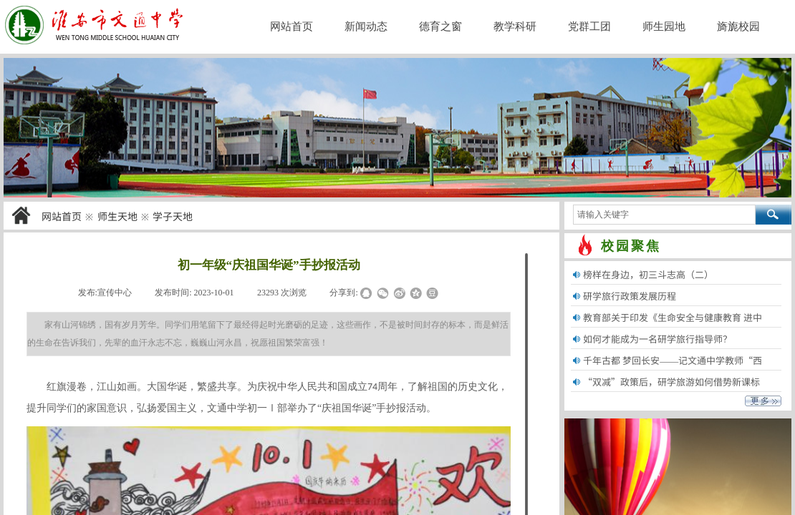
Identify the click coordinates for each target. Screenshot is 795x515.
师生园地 (663, 26)
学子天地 (173, 216)
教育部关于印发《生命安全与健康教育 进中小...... (672, 326)
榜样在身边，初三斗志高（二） (648, 274)
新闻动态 (365, 26)
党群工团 (589, 26)
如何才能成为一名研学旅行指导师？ (657, 338)
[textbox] (664, 215)
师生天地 (117, 216)
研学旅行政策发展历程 (629, 296)
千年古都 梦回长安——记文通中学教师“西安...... (672, 369)
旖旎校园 (738, 26)
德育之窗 (440, 26)
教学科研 (514, 26)
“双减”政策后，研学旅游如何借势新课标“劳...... (671, 391)
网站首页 (62, 216)
